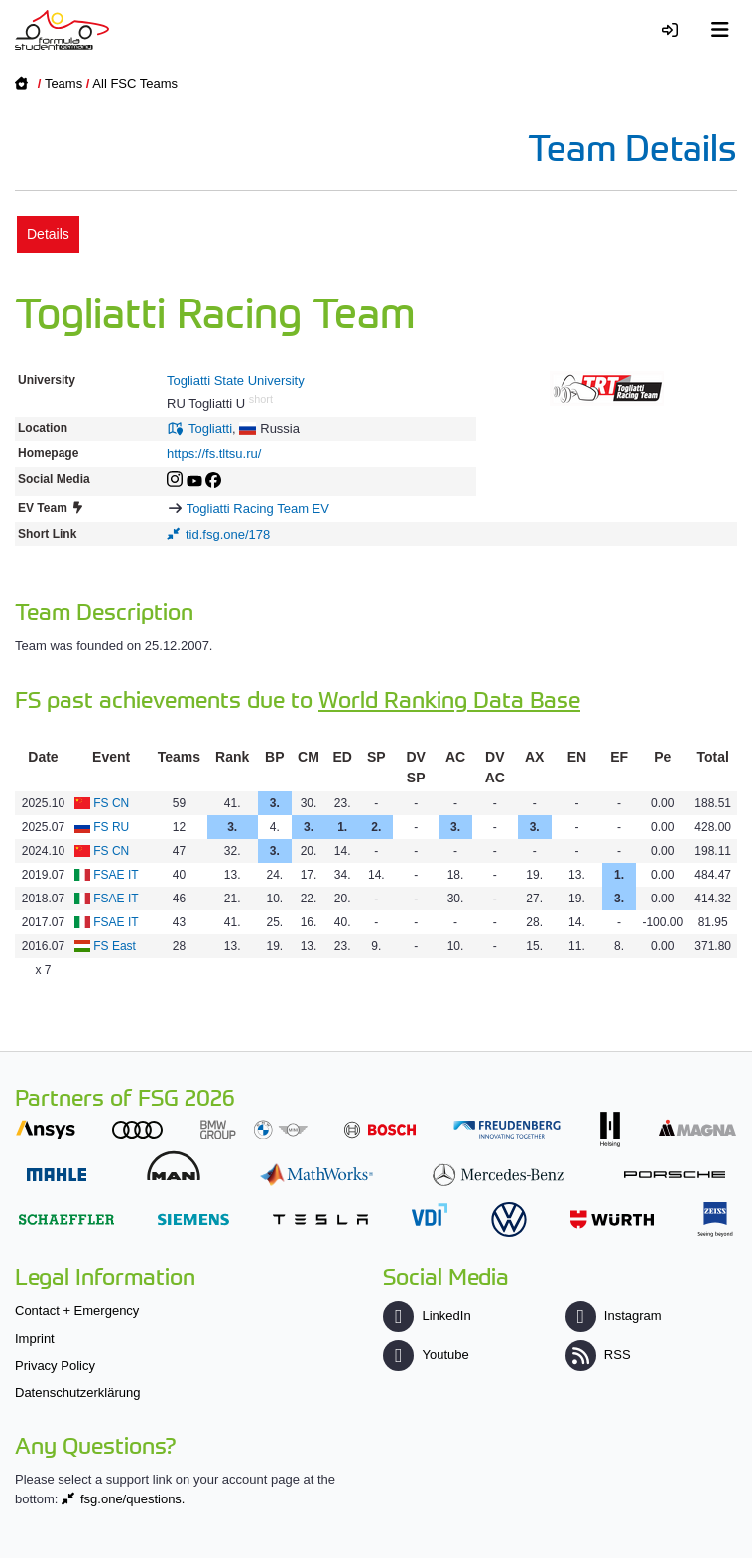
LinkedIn (426, 1315)
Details (48, 234)
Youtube (425, 1354)
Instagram (613, 1315)
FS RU (111, 827)
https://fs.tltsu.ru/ (214, 453)
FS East (114, 946)
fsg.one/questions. (133, 1499)
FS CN (111, 803)
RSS (598, 1354)
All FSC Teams (135, 83)
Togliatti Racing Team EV (258, 508)
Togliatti (210, 428)
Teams (63, 83)
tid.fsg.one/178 (228, 534)
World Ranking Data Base (449, 698)
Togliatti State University (236, 380)
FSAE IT (115, 875)
